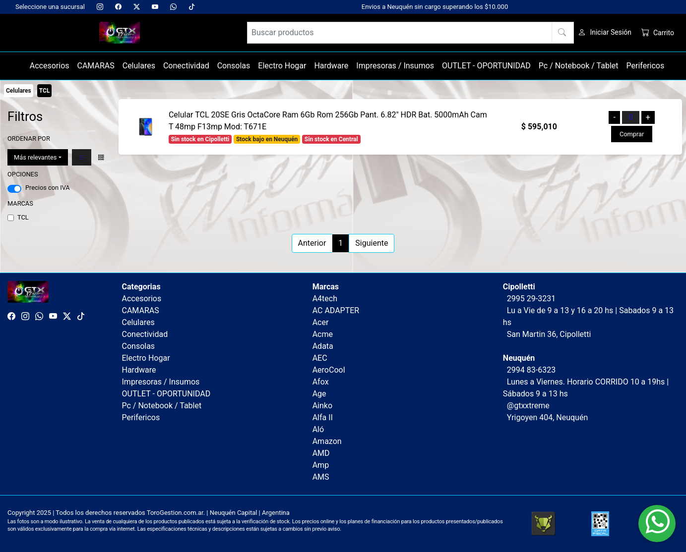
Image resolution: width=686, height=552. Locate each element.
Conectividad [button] (186, 65)
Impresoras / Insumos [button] (395, 65)
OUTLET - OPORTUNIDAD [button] (486, 65)
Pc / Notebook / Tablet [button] (579, 65)
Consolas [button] (233, 65)
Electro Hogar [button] (282, 65)
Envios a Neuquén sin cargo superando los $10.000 (435, 6)
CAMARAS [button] (96, 65)
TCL (23, 217)
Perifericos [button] (645, 65)
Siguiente (371, 243)
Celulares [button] (139, 65)
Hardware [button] (331, 65)
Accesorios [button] (49, 65)
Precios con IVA (47, 187)
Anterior (312, 243)
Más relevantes (35, 157)
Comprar (632, 134)
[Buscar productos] (410, 33)
